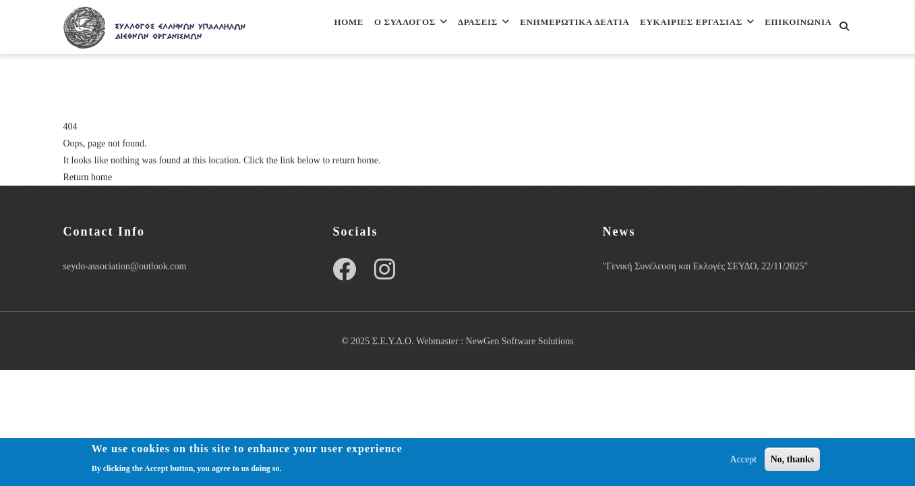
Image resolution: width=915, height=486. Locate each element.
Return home (88, 177)
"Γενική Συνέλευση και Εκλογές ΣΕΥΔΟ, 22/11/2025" (705, 266)
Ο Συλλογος (385, 29)
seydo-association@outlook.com (125, 266)
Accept (743, 461)
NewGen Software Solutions (520, 341)
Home (316, 29)
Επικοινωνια (335, 88)
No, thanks (793, 461)
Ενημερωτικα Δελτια (566, 29)
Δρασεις (466, 29)
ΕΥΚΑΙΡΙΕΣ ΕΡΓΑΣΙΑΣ (698, 29)
